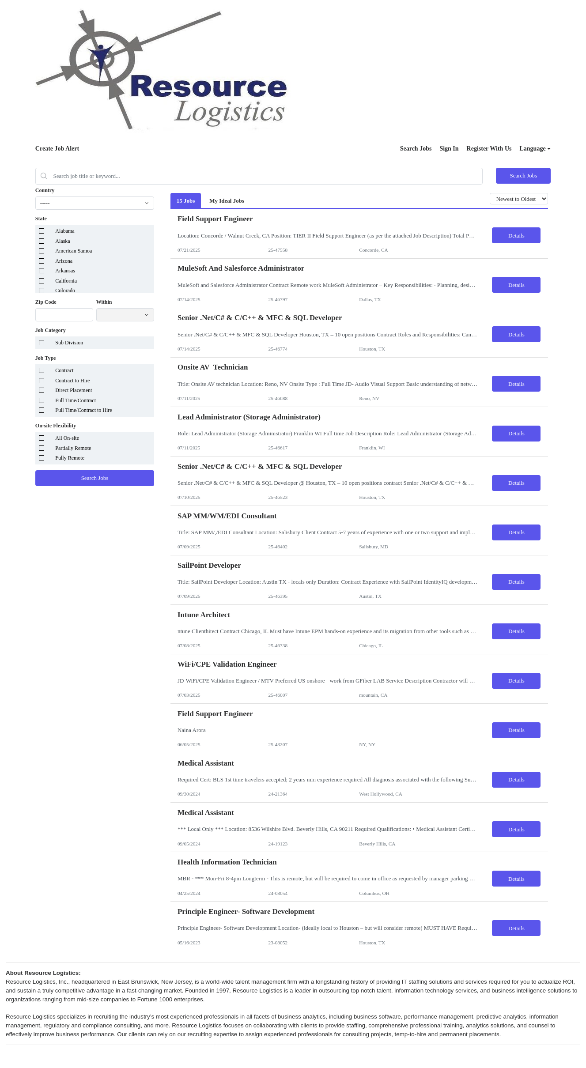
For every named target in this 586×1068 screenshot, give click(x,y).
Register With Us (489, 148)
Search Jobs (416, 148)
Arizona (63, 261)
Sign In (448, 148)
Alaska (62, 241)
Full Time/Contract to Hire (83, 410)
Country (44, 190)
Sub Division (69, 343)
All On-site (67, 438)
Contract (64, 370)
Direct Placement (73, 390)
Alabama (64, 231)
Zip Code (46, 302)
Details (516, 235)
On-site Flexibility (55, 426)
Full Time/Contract (75, 400)
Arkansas (65, 271)
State (41, 218)
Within (104, 302)
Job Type (45, 358)
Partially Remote (73, 448)
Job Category (50, 330)
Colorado (65, 290)
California (66, 281)
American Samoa (73, 251)
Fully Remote (69, 458)
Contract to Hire (72, 380)
